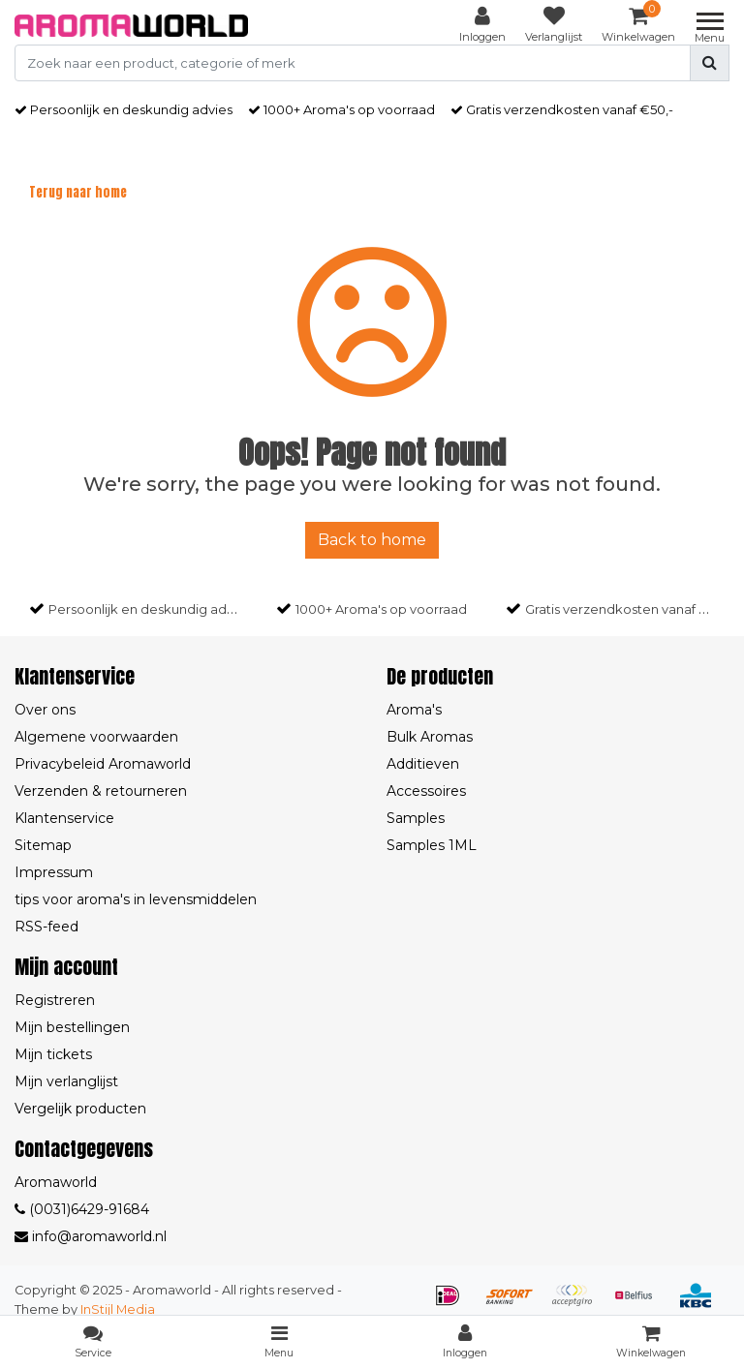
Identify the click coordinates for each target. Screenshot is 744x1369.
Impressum (54, 872)
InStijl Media (117, 1309)
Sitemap (43, 845)
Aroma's (414, 709)
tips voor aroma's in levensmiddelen (136, 899)
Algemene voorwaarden (96, 736)
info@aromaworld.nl (91, 1236)
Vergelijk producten (80, 1108)
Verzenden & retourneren (101, 791)
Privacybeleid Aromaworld (103, 764)
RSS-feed (46, 926)
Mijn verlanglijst (66, 1081)
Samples (416, 818)
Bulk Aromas (430, 736)
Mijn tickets (53, 1054)
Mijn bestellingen (72, 1027)
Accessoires (426, 791)
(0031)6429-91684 (82, 1209)
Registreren (55, 1000)
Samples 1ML (432, 845)
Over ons (45, 709)
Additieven (423, 764)
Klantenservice (64, 818)
